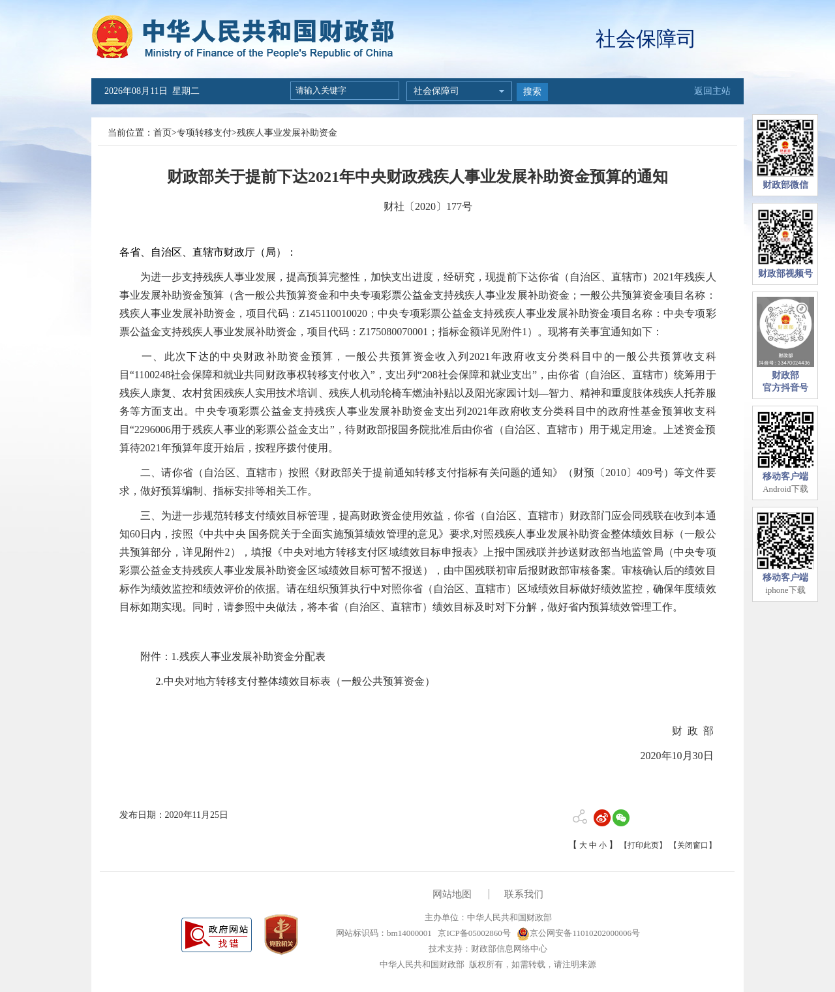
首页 (162, 133)
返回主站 (712, 91)
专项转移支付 (204, 133)
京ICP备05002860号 (473, 933)
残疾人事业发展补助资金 (287, 133)
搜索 (532, 92)
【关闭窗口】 (692, 845)
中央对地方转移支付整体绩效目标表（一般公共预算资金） (299, 681)
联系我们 (523, 894)
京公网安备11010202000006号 (578, 933)
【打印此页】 (643, 845)
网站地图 (452, 894)
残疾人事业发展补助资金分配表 (252, 656)
